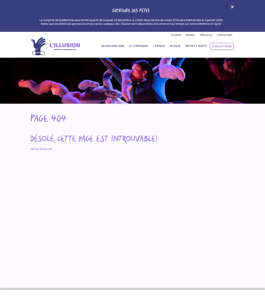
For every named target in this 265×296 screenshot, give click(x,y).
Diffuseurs (206, 35)
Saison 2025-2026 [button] (112, 46)
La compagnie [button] (138, 46)
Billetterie (221, 46)
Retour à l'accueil (41, 149)
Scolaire (176, 35)
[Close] (232, 8)
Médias (190, 35)
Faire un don (224, 35)
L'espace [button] (159, 46)
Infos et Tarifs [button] (196, 46)
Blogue (175, 46)
